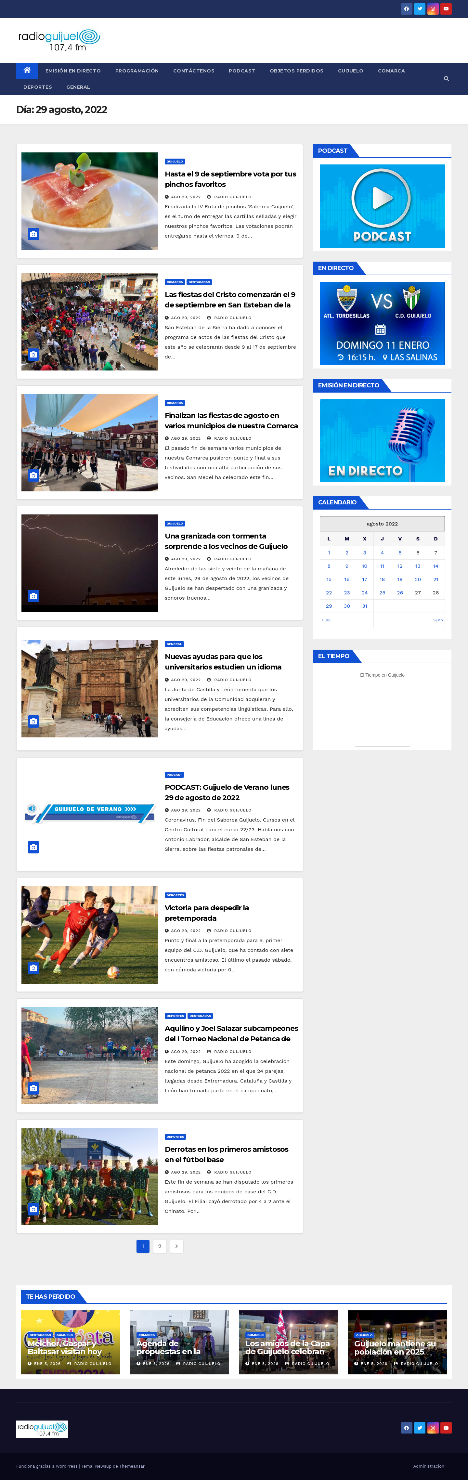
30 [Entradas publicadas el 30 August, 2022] (347, 606)
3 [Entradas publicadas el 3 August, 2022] (364, 553)
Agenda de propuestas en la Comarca (168, 1351)
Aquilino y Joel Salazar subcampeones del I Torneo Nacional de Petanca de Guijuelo (231, 1039)
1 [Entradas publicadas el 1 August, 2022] (329, 553)
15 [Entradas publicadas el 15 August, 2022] (329, 579)
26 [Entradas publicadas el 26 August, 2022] (400, 593)
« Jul (327, 620)
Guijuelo (351, 71)
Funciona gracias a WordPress (47, 1466)
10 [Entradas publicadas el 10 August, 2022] (364, 566)
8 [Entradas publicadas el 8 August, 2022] (329, 566)
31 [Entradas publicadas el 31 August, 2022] (364, 606)
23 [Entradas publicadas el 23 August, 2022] (347, 593)
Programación (137, 71)
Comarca (391, 71)
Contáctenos (194, 71)
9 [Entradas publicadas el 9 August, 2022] (347, 566)
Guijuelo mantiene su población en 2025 (395, 1348)
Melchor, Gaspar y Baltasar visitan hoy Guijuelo (64, 1351)
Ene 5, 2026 (47, 1363)
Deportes (37, 87)
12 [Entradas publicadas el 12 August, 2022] (400, 566)
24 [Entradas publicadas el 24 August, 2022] (365, 593)
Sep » (438, 620)
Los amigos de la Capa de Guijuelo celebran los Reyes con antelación (287, 1355)
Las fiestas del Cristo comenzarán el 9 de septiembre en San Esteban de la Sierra (230, 305)
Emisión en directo (73, 71)
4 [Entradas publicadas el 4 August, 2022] (382, 553)
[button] (446, 79)
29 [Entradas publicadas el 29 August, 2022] (329, 606)
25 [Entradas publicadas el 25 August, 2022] (382, 593)
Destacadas (199, 282)
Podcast (242, 71)
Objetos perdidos (297, 71)
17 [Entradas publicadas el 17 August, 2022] (364, 579)
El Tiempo (370, 675)
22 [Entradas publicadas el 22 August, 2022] (329, 593)
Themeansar (132, 1466)
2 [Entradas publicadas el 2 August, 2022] (346, 553)
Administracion (428, 1466)
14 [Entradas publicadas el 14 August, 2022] (435, 566)
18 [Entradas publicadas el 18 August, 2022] (382, 579)
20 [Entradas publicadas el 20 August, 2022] (418, 579)
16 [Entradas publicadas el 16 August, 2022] (346, 579)
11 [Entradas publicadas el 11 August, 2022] (382, 566)
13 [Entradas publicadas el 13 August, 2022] (418, 566)
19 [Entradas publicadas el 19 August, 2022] (400, 579)
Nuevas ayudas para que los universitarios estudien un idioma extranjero (223, 667)
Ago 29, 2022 (186, 197)
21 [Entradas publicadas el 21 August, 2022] (435, 579)
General (78, 87)
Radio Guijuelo (229, 197)
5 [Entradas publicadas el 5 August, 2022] (399, 553)
